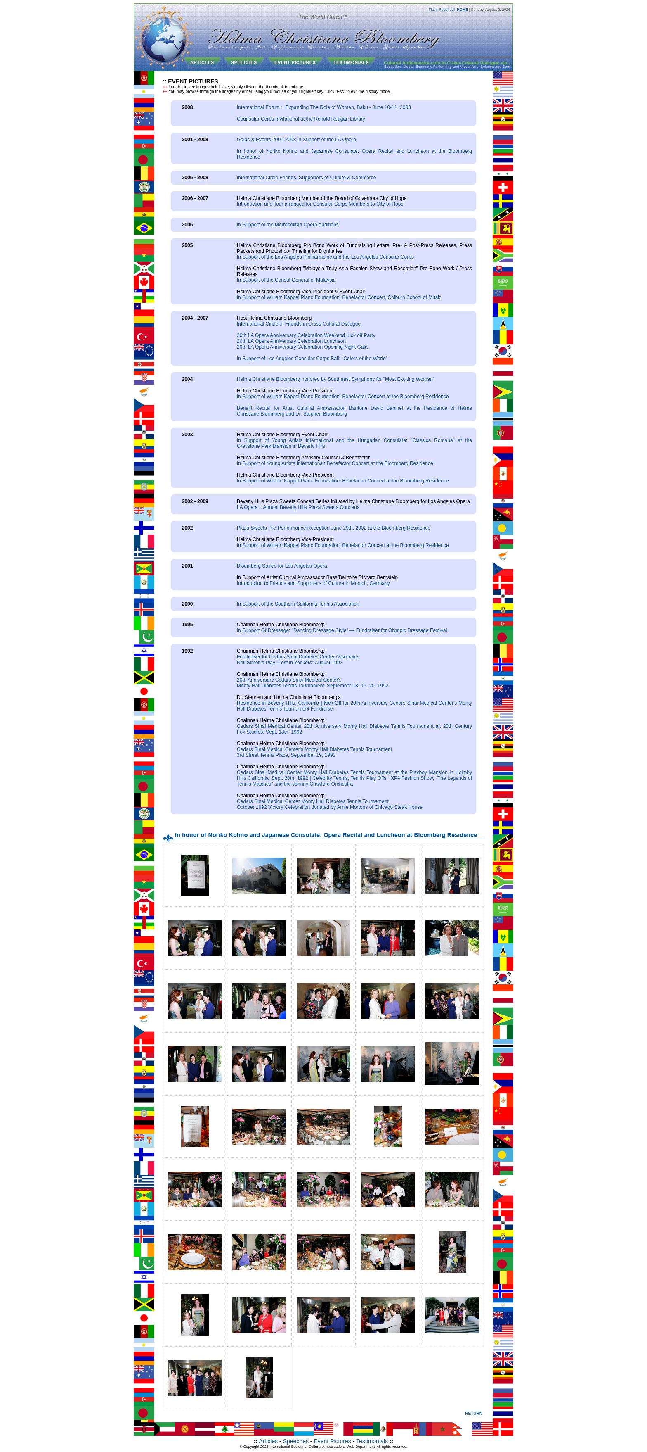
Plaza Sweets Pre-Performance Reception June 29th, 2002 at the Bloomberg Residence (333, 528)
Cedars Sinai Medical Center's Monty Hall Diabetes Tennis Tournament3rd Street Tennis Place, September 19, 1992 (314, 752)
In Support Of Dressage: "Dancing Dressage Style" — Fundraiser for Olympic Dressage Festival (342, 630)
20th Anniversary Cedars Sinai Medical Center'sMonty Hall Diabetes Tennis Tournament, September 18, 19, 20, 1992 (312, 683)
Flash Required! (442, 9)
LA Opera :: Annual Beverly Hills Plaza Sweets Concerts (298, 507)
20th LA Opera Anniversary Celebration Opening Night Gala (302, 347)
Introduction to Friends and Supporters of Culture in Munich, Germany (313, 583)
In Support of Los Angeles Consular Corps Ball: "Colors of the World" (312, 358)
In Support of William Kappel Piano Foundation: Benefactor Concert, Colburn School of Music (339, 297)
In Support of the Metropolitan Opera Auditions (288, 225)
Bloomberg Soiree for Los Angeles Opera (282, 566)
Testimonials (372, 1441)
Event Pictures (332, 1441)
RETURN (473, 1413)
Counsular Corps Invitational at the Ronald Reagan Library (301, 119)
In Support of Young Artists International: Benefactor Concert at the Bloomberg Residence (335, 463)
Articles (268, 1441)
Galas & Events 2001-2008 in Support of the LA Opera (296, 140)
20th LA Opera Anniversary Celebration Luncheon (291, 341)
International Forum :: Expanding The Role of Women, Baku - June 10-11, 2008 (324, 107)
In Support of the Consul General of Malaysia (286, 280)
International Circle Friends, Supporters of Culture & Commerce (306, 178)
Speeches (296, 1441)
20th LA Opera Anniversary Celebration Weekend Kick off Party (306, 335)
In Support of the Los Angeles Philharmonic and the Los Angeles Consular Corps (325, 257)
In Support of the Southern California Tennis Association (298, 604)
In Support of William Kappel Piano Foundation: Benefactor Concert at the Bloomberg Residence (343, 396)
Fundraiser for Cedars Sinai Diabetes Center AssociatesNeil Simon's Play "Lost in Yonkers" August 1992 (298, 659)
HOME (462, 9)
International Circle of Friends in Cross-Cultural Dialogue (299, 324)
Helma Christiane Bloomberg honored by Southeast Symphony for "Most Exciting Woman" (335, 379)
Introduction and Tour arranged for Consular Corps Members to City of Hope (320, 204)
